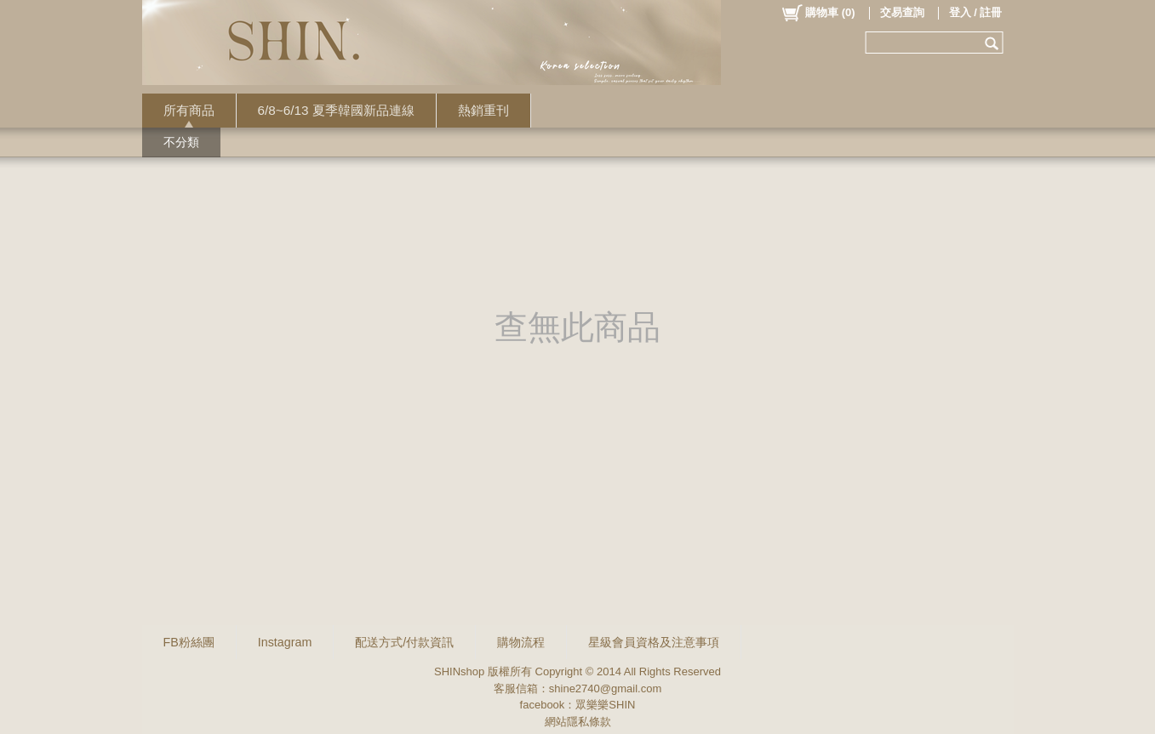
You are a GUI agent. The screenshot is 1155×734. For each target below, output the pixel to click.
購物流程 (521, 642)
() (817, 13)
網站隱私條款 (578, 721)
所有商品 (188, 110)
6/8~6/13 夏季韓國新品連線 (336, 110)
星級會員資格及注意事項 (653, 642)
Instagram (285, 642)
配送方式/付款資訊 (404, 642)
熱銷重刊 (483, 110)
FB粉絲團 (188, 642)
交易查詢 (902, 12)
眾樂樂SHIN (605, 704)
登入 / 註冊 (976, 12)
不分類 (181, 142)
